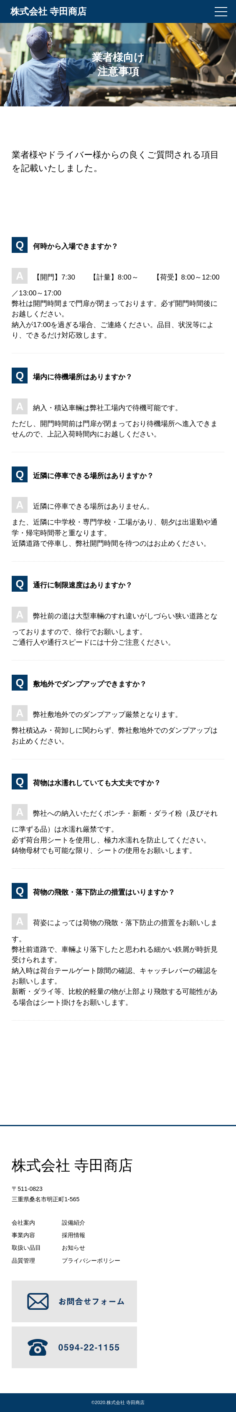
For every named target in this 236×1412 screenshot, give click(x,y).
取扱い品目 (26, 1247)
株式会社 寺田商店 (126, 1402)
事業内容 (23, 1235)
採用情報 (73, 1235)
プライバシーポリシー (91, 1260)
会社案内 (23, 1222)
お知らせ (73, 1247)
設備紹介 (73, 1222)
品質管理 (23, 1260)
